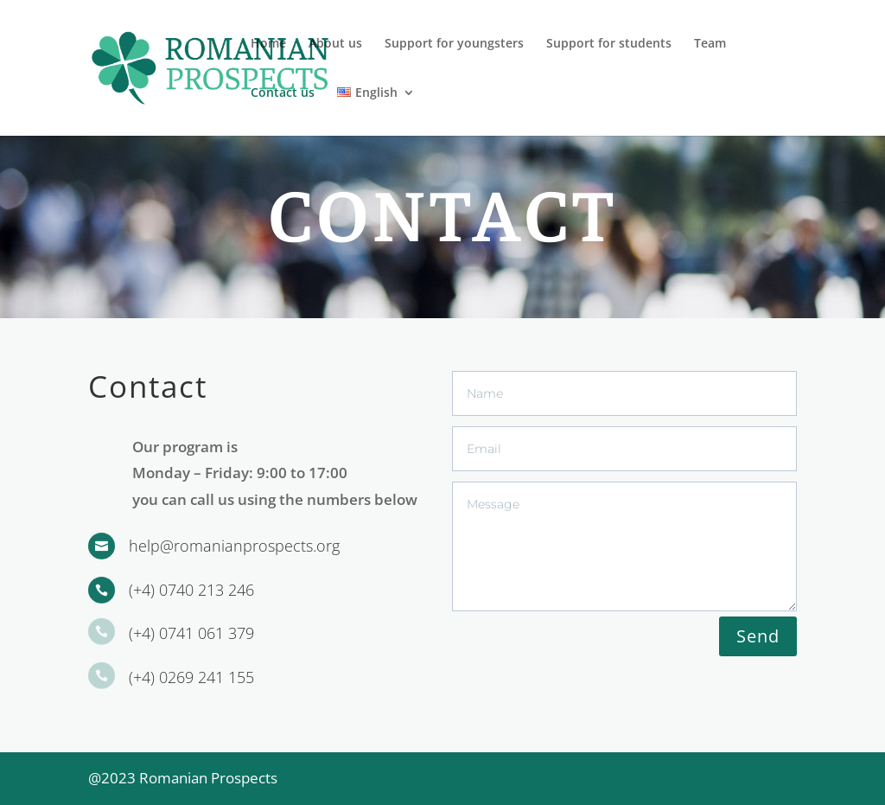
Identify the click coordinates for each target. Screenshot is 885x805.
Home (268, 44)
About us (335, 44)
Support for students (609, 44)
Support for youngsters (454, 44)
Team (710, 44)
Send (758, 636)
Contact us (283, 93)
